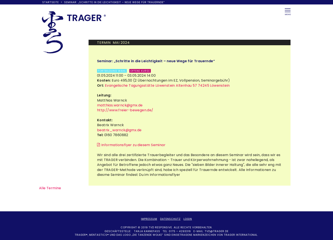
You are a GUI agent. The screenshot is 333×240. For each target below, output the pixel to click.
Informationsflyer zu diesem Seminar (133, 145)
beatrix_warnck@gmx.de (119, 130)
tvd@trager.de (217, 231)
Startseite (50, 2)
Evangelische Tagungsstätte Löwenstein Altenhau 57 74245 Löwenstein (167, 85)
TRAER (84, 17)
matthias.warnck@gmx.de (120, 105)
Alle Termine (50, 188)
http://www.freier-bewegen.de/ (125, 110)
